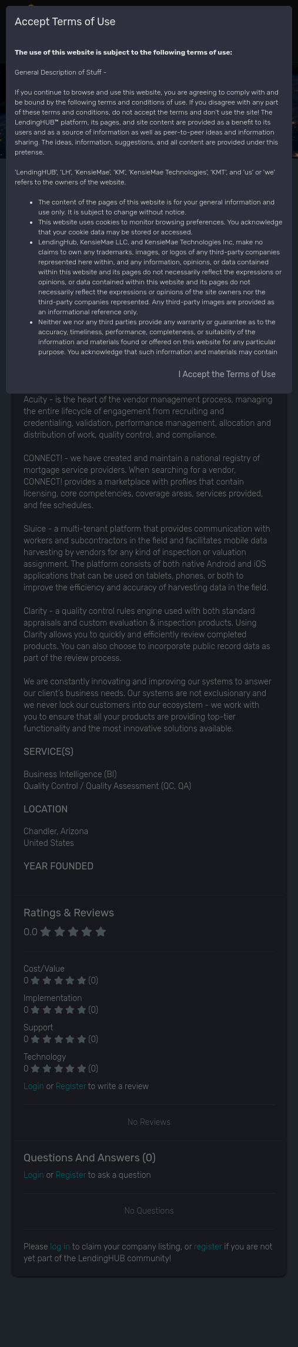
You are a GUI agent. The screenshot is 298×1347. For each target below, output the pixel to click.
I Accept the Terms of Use (227, 374)
